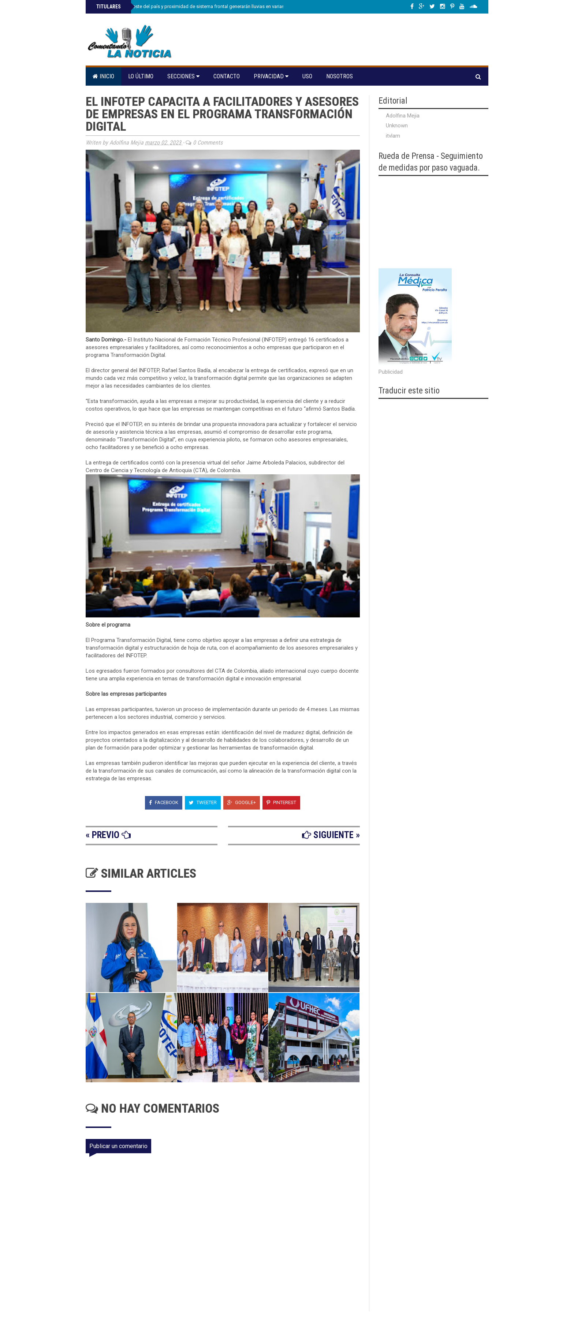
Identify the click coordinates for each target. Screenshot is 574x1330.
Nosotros (339, 76)
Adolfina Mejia (403, 115)
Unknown (397, 125)
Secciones (183, 76)
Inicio (103, 76)
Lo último (140, 76)
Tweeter (203, 802)
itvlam (393, 135)
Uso (307, 76)
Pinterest (281, 802)
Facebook (163, 802)
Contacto (226, 76)
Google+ (241, 802)
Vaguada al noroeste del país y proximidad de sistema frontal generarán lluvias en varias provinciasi (202, 6)
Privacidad (271, 76)
